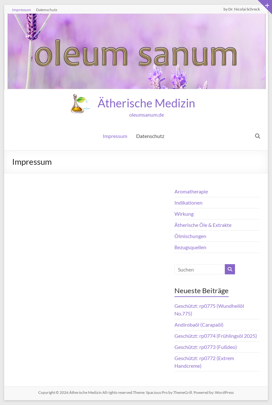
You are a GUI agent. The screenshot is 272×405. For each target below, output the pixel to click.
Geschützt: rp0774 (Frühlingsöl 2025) (215, 336)
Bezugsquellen (190, 247)
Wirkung (184, 214)
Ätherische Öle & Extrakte (203, 225)
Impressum (21, 9)
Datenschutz (46, 9)
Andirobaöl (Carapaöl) (199, 325)
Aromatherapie (191, 191)
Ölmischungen (190, 236)
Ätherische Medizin (146, 103)
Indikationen (188, 202)
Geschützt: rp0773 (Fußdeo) (205, 347)
